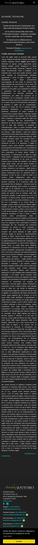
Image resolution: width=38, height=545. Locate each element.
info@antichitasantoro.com (12, 509)
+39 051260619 (14, 507)
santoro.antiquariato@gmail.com (14, 514)
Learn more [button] (7, 536)
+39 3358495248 (19, 518)
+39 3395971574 (17, 524)
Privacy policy (7, 501)
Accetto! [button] (19, 541)
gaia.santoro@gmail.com (11, 526)
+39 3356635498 (20, 512)
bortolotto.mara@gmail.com (12, 520)
